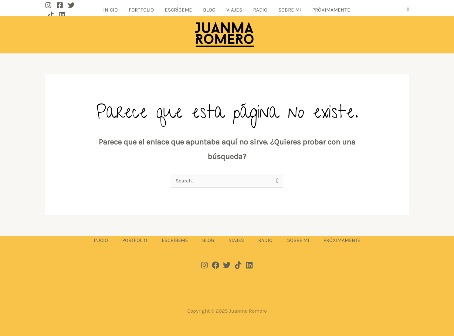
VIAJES (229, 9)
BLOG (210, 9)
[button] (408, 9)
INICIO (128, 9)
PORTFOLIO (153, 9)
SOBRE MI (273, 9)
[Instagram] (48, 9)
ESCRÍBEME (185, 9)
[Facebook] (59, 9)
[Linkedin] (94, 9)
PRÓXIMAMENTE (309, 9)
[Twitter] (71, 9)
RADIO (249, 9)
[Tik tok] (238, 264)
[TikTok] (83, 9)
